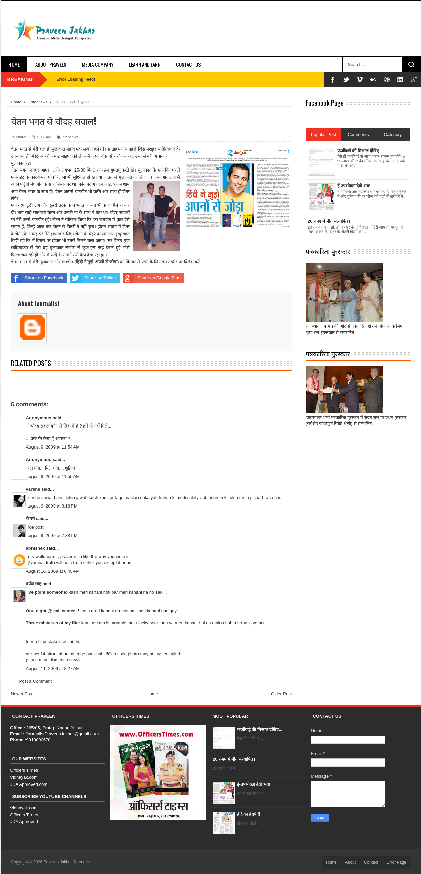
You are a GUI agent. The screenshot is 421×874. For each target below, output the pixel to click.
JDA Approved (24, 821)
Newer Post (22, 693)
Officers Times (24, 770)
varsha (33, 489)
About (350, 862)
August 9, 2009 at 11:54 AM (53, 447)
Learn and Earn (145, 64)
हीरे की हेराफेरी (248, 814)
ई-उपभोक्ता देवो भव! (253, 784)
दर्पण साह (34, 584)
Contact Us (188, 64)
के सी (31, 518)
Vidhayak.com (24, 777)
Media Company (97, 64)
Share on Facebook (37, 278)
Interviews (70, 137)
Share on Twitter (93, 278)
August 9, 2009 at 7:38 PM (52, 535)
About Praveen (50, 64)
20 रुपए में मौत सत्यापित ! (234, 759)
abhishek (35, 548)
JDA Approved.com (29, 784)
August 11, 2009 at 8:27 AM (53, 668)
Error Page (396, 862)
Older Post (281, 693)
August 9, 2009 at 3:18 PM (52, 506)
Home (14, 64)
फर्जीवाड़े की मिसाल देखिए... (260, 729)
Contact (371, 862)
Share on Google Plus (151, 278)
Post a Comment (35, 681)
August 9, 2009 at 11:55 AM (53, 476)
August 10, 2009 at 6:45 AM (53, 571)
